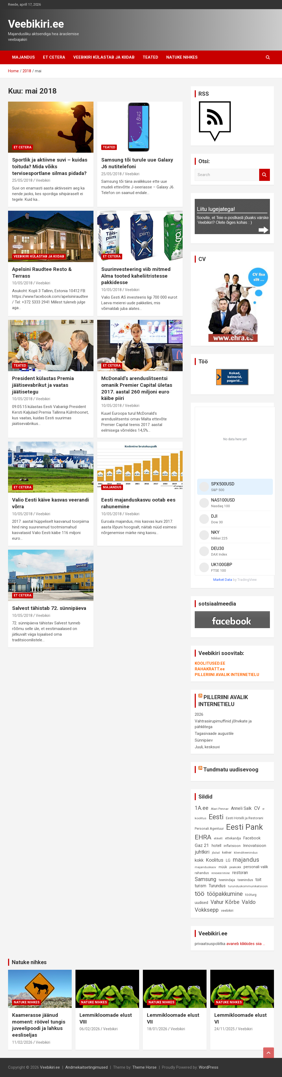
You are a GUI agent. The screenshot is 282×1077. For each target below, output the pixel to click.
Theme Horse (144, 1067)
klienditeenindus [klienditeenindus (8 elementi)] (246, 852)
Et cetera (54, 57)
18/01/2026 (157, 1029)
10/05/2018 (22, 283)
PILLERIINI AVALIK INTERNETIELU (227, 674)
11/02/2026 (22, 1042)
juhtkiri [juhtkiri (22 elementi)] (202, 852)
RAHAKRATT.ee (210, 669)
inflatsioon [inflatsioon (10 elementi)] (232, 846)
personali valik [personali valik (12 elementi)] (256, 867)
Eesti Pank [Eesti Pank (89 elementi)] (244, 827)
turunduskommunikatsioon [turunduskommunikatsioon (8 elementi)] (248, 886)
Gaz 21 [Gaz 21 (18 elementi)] (202, 845)
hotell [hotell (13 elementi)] (216, 845)
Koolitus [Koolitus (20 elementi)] (214, 860)
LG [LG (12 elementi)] (228, 860)
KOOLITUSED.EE (210, 663)
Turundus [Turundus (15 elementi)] (217, 885)
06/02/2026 (89, 1029)
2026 (199, 714)
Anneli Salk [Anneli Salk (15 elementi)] (241, 808)
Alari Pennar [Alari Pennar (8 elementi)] (220, 809)
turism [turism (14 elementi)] (200, 885)
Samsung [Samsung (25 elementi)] (205, 879)
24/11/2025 (224, 1029)
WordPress (208, 1067)
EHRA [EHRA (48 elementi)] (203, 837)
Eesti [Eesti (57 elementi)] (216, 817)
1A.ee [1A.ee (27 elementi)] (201, 808)
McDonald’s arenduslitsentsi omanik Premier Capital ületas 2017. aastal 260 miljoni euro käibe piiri (136, 388)
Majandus (23, 57)
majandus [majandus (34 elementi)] (246, 859)
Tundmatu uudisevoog (230, 769)
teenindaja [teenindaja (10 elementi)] (227, 880)
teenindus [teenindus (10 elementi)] (245, 880)
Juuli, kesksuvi (207, 747)
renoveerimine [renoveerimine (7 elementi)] (220, 873)
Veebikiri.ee (36, 24)
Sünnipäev (204, 740)
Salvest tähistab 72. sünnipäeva (49, 608)
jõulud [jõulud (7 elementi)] (216, 852)
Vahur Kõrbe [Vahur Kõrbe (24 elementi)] (225, 902)
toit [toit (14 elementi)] (258, 879)
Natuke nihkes (182, 57)
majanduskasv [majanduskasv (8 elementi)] (205, 867)
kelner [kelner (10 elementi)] (227, 852)
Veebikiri (43, 180)
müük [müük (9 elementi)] (223, 867)
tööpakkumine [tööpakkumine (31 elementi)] (225, 893)
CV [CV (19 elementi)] (257, 808)
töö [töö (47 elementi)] (199, 893)
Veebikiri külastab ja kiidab (104, 57)
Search (264, 175)
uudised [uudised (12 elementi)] (201, 902)
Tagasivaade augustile (214, 733)
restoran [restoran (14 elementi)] (240, 872)
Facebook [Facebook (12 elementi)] (252, 838)
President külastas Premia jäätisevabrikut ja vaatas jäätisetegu (43, 385)
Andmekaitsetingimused (86, 1067)
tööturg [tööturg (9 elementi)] (250, 895)
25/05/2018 (22, 180)
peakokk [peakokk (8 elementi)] (235, 867)
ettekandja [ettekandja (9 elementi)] (233, 838)
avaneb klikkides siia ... (245, 943)
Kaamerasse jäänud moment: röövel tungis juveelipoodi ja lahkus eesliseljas (38, 1025)
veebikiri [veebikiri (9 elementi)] (227, 910)
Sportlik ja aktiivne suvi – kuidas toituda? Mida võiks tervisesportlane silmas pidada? (49, 166)
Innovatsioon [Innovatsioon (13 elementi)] (254, 845)
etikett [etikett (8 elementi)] (218, 838)
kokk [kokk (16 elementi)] (199, 860)
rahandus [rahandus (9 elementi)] (202, 873)
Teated (150, 57)
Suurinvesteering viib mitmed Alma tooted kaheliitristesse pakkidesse (136, 275)
